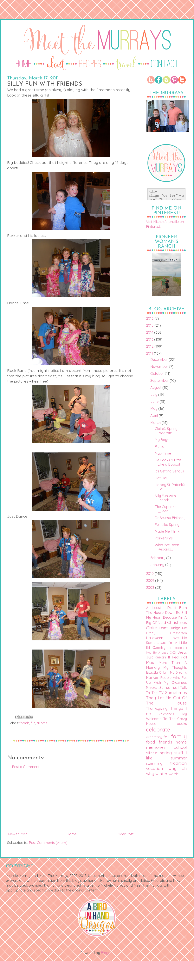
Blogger (107, 953)
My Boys (162, 439)
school (180, 747)
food (150, 741)
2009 (150, 580)
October (157, 373)
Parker (152, 677)
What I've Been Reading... (167, 547)
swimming (154, 763)
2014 (150, 332)
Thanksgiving (156, 708)
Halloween (154, 638)
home (181, 741)
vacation (154, 768)
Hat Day (161, 478)
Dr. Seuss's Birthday (170, 518)
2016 (150, 318)
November (159, 366)
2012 (150, 346)
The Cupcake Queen (165, 508)
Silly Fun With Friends (165, 498)
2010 (150, 573)
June (154, 401)
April (154, 415)
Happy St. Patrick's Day (170, 487)
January (157, 565)
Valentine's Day (172, 714)
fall (166, 736)
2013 (150, 339)
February (158, 558)
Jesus (182, 652)
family (179, 736)
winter (161, 773)
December (159, 359)
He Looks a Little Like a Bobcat (168, 462)
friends (24, 723)
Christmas (177, 622)
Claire (151, 627)
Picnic (159, 446)
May (154, 408)
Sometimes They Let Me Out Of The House (166, 697)
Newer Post (17, 834)
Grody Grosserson (166, 633)
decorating (154, 737)
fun (33, 723)
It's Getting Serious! (169, 471)
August (156, 387)
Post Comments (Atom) (48, 842)
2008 (150, 587)
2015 (150, 325)
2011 (150, 353)
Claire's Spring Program (166, 430)
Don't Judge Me (173, 628)
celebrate (158, 729)
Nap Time (163, 453)
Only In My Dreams (173, 672)
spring (166, 752)
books (182, 723)
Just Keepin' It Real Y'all (166, 657)
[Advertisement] (71, 800)
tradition (178, 763)
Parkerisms (164, 538)
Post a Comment (25, 766)
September (160, 380)
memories (155, 747)
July (154, 394)
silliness (42, 723)
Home (72, 834)
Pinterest (152, 688)
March (156, 422)
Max (150, 662)
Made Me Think (167, 531)
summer (179, 757)
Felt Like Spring (167, 524)
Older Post (125, 834)
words (173, 774)
